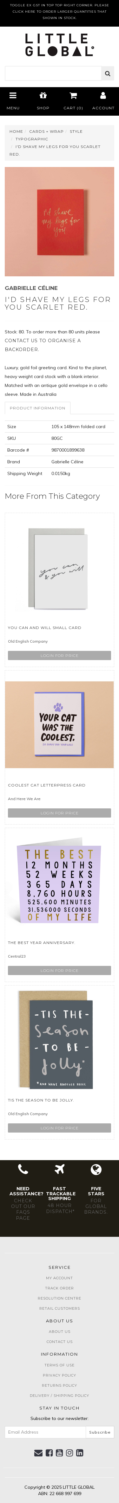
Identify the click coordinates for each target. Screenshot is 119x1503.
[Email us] (38, 1453)
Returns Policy (59, 1385)
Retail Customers (59, 1308)
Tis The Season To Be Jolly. (41, 1100)
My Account (59, 1278)
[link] (49, 1453)
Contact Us (60, 1341)
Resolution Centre (59, 1298)
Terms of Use (59, 1365)
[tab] (38, 408)
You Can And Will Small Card (45, 627)
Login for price (60, 655)
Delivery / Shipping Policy (59, 1395)
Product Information (37, 408)
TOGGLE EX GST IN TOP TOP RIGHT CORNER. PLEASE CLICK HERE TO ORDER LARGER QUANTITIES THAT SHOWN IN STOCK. (59, 11)
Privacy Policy (59, 1375)
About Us (59, 1331)
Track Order (59, 1288)
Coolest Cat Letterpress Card (47, 785)
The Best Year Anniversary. (42, 942)
